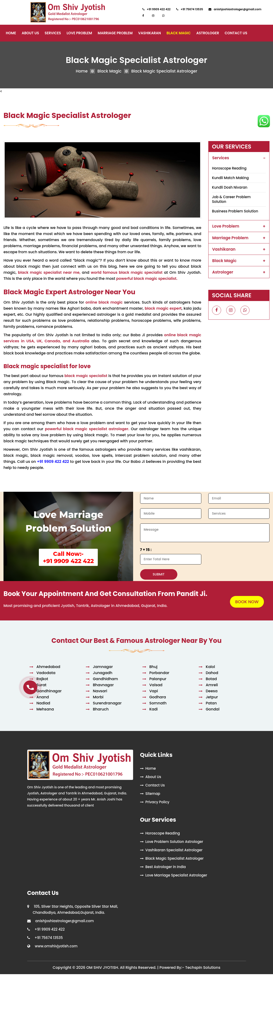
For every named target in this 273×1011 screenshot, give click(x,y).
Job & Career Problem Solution (231, 199)
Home (11, 33)
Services (53, 33)
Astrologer (207, 33)
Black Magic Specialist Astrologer (174, 858)
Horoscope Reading (229, 168)
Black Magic (179, 33)
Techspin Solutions (202, 967)
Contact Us (236, 33)
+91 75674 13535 (49, 937)
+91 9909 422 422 (53, 461)
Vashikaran (149, 33)
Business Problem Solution (235, 211)
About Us (30, 33)
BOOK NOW (247, 602)
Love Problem (79, 33)
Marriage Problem (115, 33)
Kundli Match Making (230, 177)
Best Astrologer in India (165, 866)
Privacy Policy (157, 802)
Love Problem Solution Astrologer (174, 841)
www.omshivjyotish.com (56, 946)
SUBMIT (159, 574)
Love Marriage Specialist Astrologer (176, 875)
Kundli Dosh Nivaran (229, 187)
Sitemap (152, 793)
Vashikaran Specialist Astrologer (173, 850)
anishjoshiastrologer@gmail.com (64, 920)
